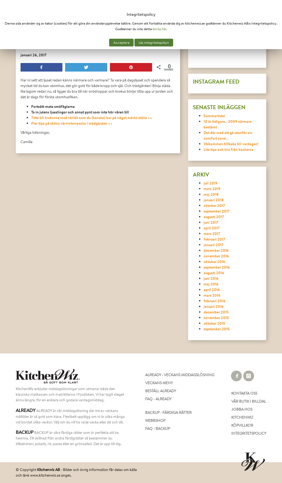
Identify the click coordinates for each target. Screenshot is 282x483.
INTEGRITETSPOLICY (248, 433)
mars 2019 (212, 188)
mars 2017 (212, 233)
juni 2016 (211, 278)
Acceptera (121, 42)
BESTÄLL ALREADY (160, 390)
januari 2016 (214, 306)
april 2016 (212, 289)
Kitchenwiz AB (48, 469)
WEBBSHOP (155, 420)
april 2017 (212, 227)
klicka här (159, 29)
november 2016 (216, 255)
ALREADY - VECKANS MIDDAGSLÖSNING (179, 374)
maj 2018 (211, 194)
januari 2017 (213, 244)
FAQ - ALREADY (158, 398)
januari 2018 (214, 199)
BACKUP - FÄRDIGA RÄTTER (168, 412)
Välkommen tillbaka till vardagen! (231, 143)
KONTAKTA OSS (244, 393)
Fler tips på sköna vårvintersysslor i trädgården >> (71, 123)
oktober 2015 (214, 323)
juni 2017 (211, 222)
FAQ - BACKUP (157, 428)
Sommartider (214, 115)
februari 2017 (214, 239)
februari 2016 (214, 300)
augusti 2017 (214, 216)
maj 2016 (211, 283)
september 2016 (217, 267)
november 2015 (216, 317)
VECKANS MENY (159, 382)
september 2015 (217, 328)
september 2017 (216, 211)
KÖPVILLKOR (242, 425)
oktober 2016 (214, 261)
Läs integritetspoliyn (154, 42)
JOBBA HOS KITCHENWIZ (242, 413)
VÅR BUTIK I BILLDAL (248, 401)
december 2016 (216, 250)
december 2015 (216, 312)
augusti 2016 (214, 272)
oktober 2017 (214, 205)
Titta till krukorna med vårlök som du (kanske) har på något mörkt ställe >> (91, 117)
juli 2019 (210, 183)
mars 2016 (212, 295)
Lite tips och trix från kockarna (228, 149)
